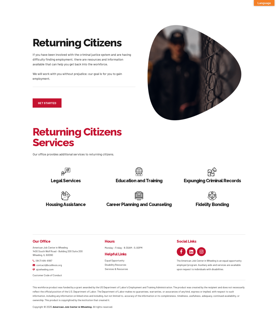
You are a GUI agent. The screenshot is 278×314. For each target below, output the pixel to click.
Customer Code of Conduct (47, 275)
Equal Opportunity (115, 260)
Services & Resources (116, 268)
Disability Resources (115, 264)
